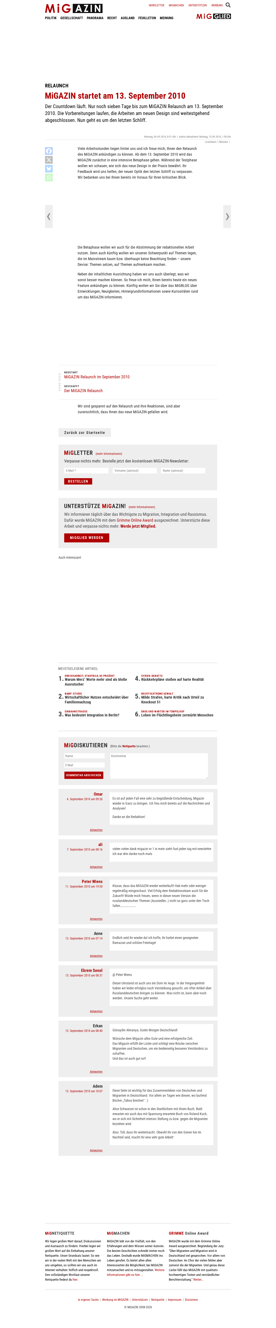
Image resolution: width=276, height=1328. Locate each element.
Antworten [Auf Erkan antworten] (96, 1071)
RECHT (112, 18)
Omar (98, 794)
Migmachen (176, 5)
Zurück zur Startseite (84, 432)
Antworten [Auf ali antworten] (96, 867)
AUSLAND (128, 18)
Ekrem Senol (92, 970)
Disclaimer (191, 1300)
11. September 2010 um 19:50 (84, 886)
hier (75, 1279)
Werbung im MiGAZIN (115, 1300)
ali (100, 844)
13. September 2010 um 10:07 (84, 1091)
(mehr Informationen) (109, 454)
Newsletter (156, 5)
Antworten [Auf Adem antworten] (96, 1150)
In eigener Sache (88, 1300)
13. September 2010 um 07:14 (84, 938)
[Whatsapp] (49, 177)
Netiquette (129, 746)
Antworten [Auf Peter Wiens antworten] (96, 919)
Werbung (217, 5)
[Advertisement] (138, 51)
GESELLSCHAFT (71, 18)
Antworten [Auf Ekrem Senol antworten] (96, 1011)
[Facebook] (49, 151)
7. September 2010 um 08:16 (85, 849)
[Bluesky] (49, 168)
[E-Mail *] (86, 470)
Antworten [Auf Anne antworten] (96, 956)
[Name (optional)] (183, 470)
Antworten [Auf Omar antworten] (96, 830)
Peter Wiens (92, 881)
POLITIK (51, 18)
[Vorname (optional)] (135, 470)
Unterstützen (197, 5)
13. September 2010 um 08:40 (84, 1031)
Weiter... (198, 1279)
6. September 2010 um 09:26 (85, 799)
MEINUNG (166, 18)
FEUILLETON (147, 18)
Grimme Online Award (135, 520)
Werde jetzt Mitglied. (138, 526)
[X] (49, 160)
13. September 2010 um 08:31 (84, 975)
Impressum (175, 1300)
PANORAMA (95, 18)
